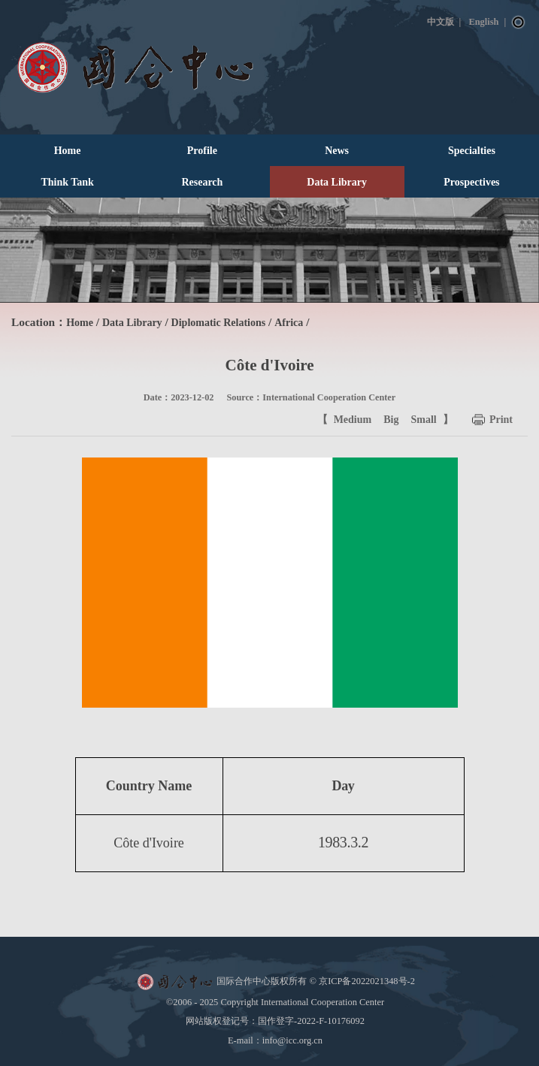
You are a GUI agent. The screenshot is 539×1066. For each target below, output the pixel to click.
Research (202, 182)
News (337, 150)
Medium (353, 419)
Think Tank (67, 182)
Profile (202, 150)
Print (501, 419)
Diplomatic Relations (218, 322)
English (483, 22)
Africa (288, 322)
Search (518, 22)
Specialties (471, 150)
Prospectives (471, 182)
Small (423, 419)
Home (67, 150)
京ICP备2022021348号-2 (367, 981)
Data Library (337, 182)
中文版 (440, 22)
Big (390, 419)
